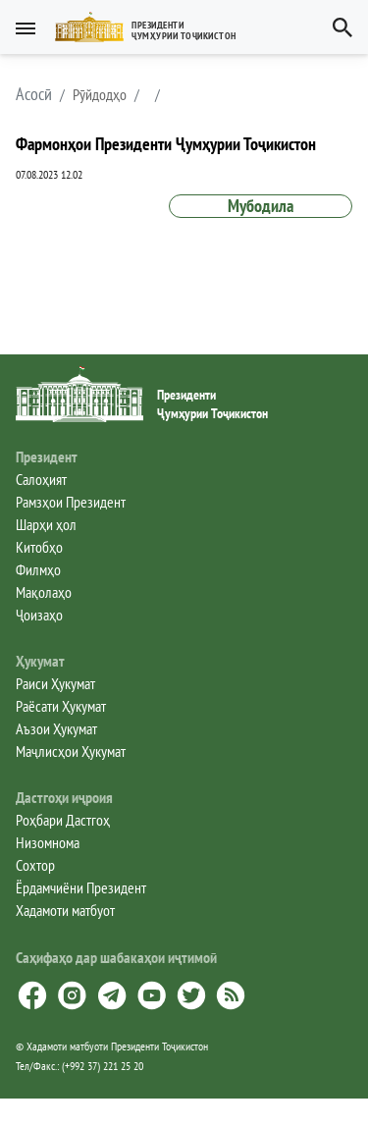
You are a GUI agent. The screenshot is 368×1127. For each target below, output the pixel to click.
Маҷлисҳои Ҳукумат (71, 751)
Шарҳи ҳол (46, 524)
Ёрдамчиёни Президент (81, 887)
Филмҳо (38, 569)
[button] (153, 27)
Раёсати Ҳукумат (61, 706)
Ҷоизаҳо (39, 614)
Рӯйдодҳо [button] (100, 94)
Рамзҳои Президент (71, 501)
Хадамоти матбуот (65, 910)
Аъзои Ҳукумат (56, 728)
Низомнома (47, 842)
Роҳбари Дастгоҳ (63, 820)
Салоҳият (41, 479)
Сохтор (35, 865)
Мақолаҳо (44, 592)
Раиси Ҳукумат (55, 683)
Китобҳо (39, 547)
